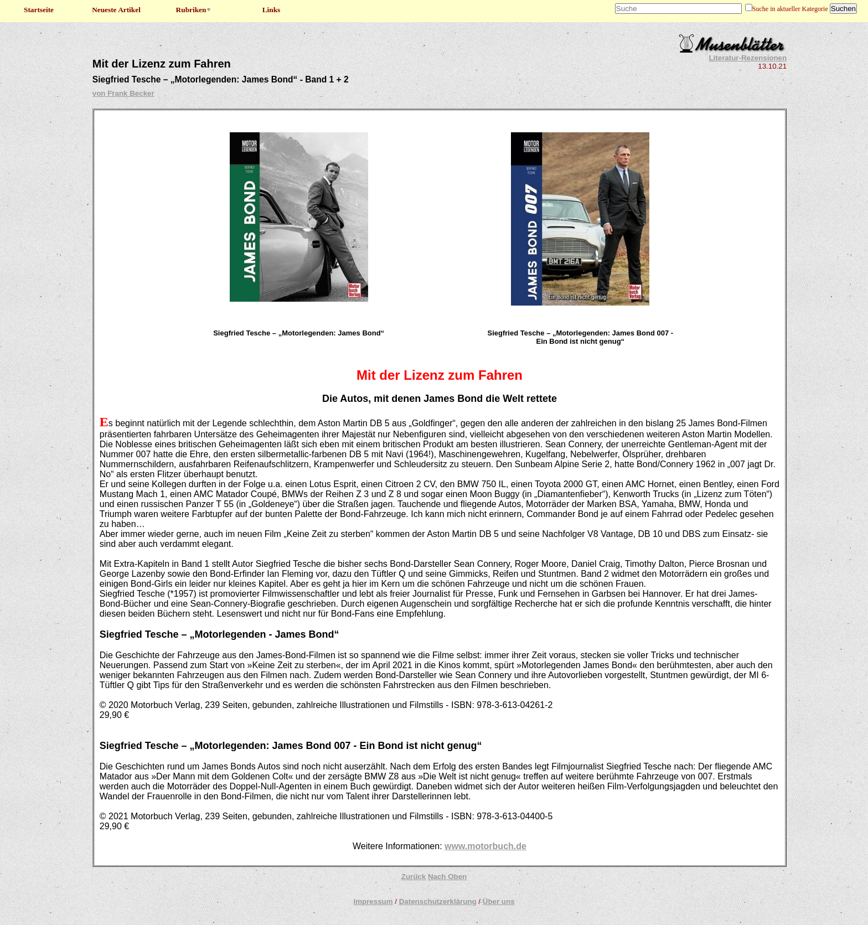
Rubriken (194, 10)
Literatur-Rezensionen (748, 58)
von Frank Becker (123, 93)
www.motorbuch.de (485, 846)
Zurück (413, 876)
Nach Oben (447, 876)
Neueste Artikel (116, 10)
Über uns (499, 901)
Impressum (372, 901)
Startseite (39, 10)
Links (271, 10)
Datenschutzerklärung (438, 901)
